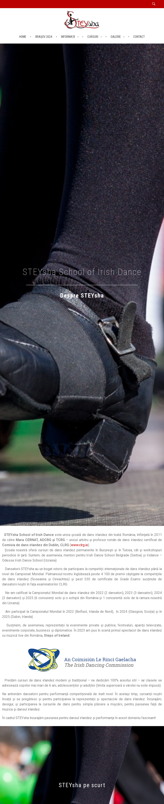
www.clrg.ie (79, 545)
